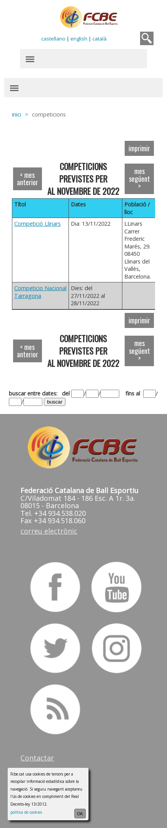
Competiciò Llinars (37, 223)
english (78, 38)
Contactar (37, 757)
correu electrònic (48, 531)
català (99, 38)
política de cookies (26, 812)
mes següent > (139, 178)
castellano (53, 38)
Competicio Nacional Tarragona (40, 291)
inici (16, 114)
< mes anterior (27, 179)
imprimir (139, 148)
